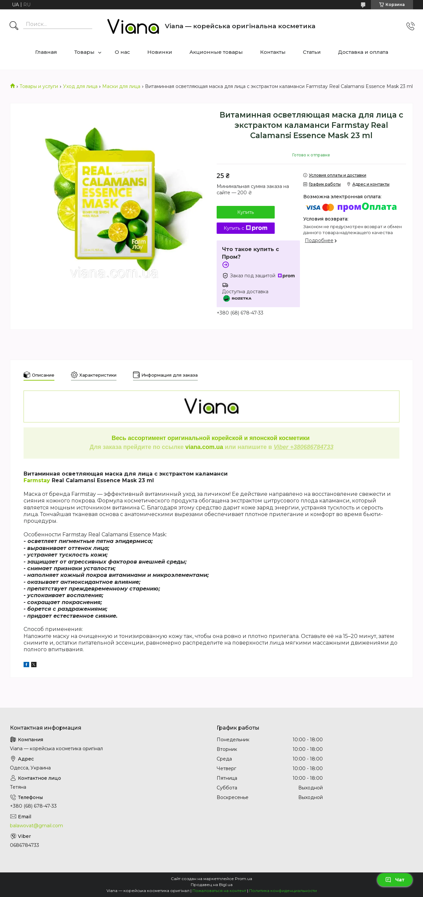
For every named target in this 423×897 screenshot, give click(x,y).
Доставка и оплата (363, 52)
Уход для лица (80, 86)
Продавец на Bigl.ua (212, 884)
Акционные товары (216, 52)
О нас (122, 52)
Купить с (245, 228)
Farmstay (37, 480)
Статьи (312, 52)
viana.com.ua (204, 447)
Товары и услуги (39, 86)
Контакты (273, 52)
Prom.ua (243, 878)
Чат (394, 880)
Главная (46, 52)
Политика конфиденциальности (283, 890)
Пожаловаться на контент (219, 890)
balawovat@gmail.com (36, 826)
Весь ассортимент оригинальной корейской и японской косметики (212, 438)
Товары (84, 52)
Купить (245, 212)
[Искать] (14, 26)
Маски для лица (121, 86)
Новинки (159, 52)
